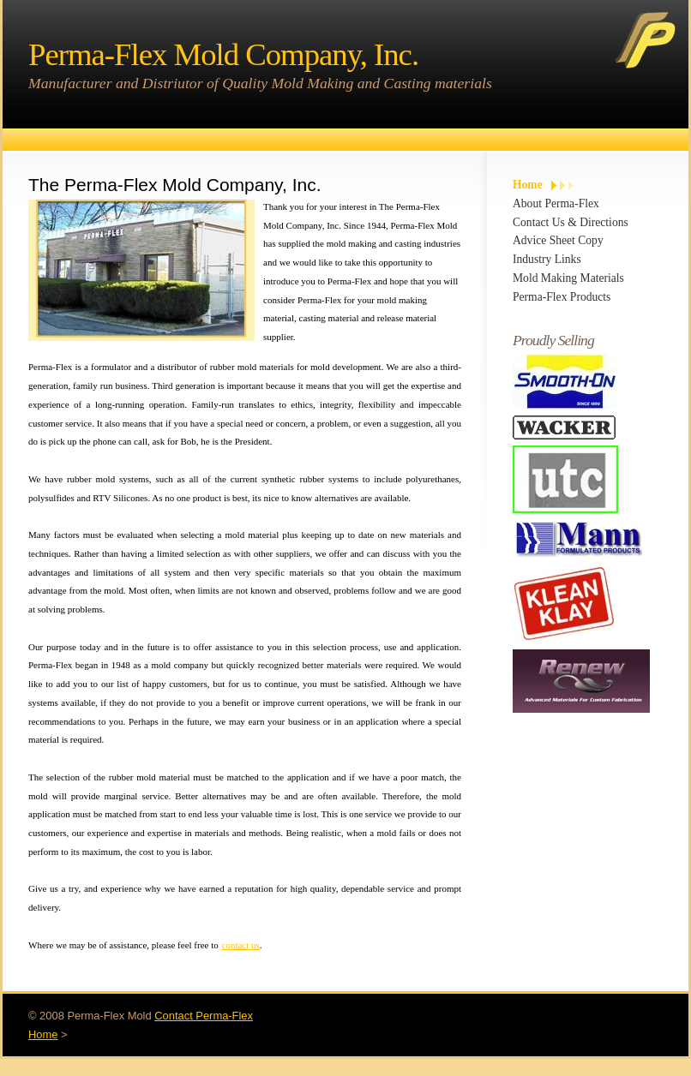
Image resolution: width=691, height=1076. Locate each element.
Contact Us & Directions (570, 222)
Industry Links (547, 259)
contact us (241, 945)
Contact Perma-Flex (203, 1015)
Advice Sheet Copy (558, 240)
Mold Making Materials (568, 278)
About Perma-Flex (556, 203)
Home (528, 184)
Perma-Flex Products (561, 296)
